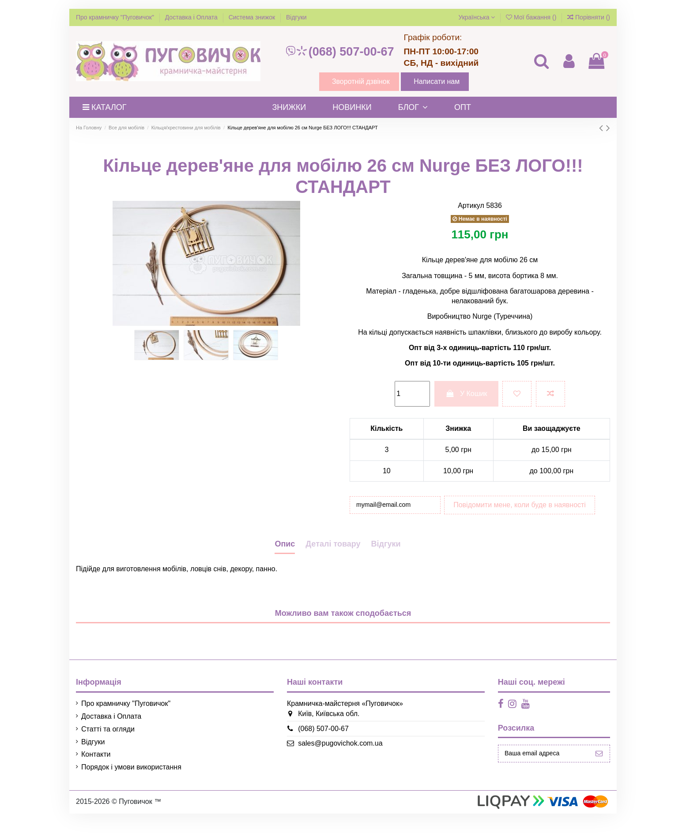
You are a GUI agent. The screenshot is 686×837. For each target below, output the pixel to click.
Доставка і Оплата (192, 17)
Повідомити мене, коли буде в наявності (425, 528)
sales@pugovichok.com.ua (334, 767)
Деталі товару (332, 567)
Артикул (471, 205)
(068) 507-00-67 (339, 51)
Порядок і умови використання (131, 790)
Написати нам (437, 81)
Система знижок (253, 17)
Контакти (96, 778)
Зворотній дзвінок (361, 81)
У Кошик (466, 393)
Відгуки (296, 17)
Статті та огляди (108, 752)
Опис (285, 567)
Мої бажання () (532, 17)
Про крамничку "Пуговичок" (116, 17)
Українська (476, 17)
